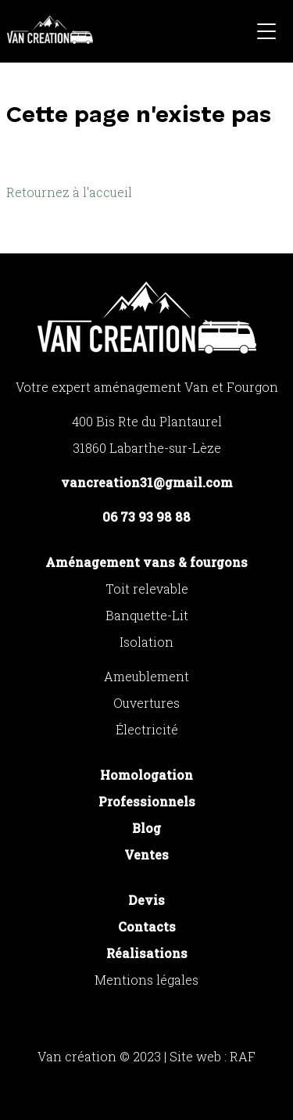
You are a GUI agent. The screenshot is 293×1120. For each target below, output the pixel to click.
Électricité (147, 729)
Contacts (147, 926)
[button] (266, 33)
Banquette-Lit (146, 615)
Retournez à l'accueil (69, 192)
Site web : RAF (212, 1056)
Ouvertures (146, 703)
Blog (146, 828)
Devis (146, 900)
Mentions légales (146, 979)
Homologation (146, 774)
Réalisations (147, 953)
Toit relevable (146, 588)
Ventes (146, 854)
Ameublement (146, 676)
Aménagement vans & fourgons (146, 562)
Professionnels (146, 801)
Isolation (146, 642)
